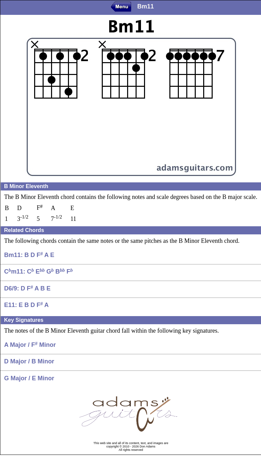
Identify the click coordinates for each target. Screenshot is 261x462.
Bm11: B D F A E (29, 255)
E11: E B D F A (26, 305)
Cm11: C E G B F (38, 271)
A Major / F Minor (30, 344)
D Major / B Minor (29, 361)
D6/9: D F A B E (27, 288)
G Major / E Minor (29, 378)
